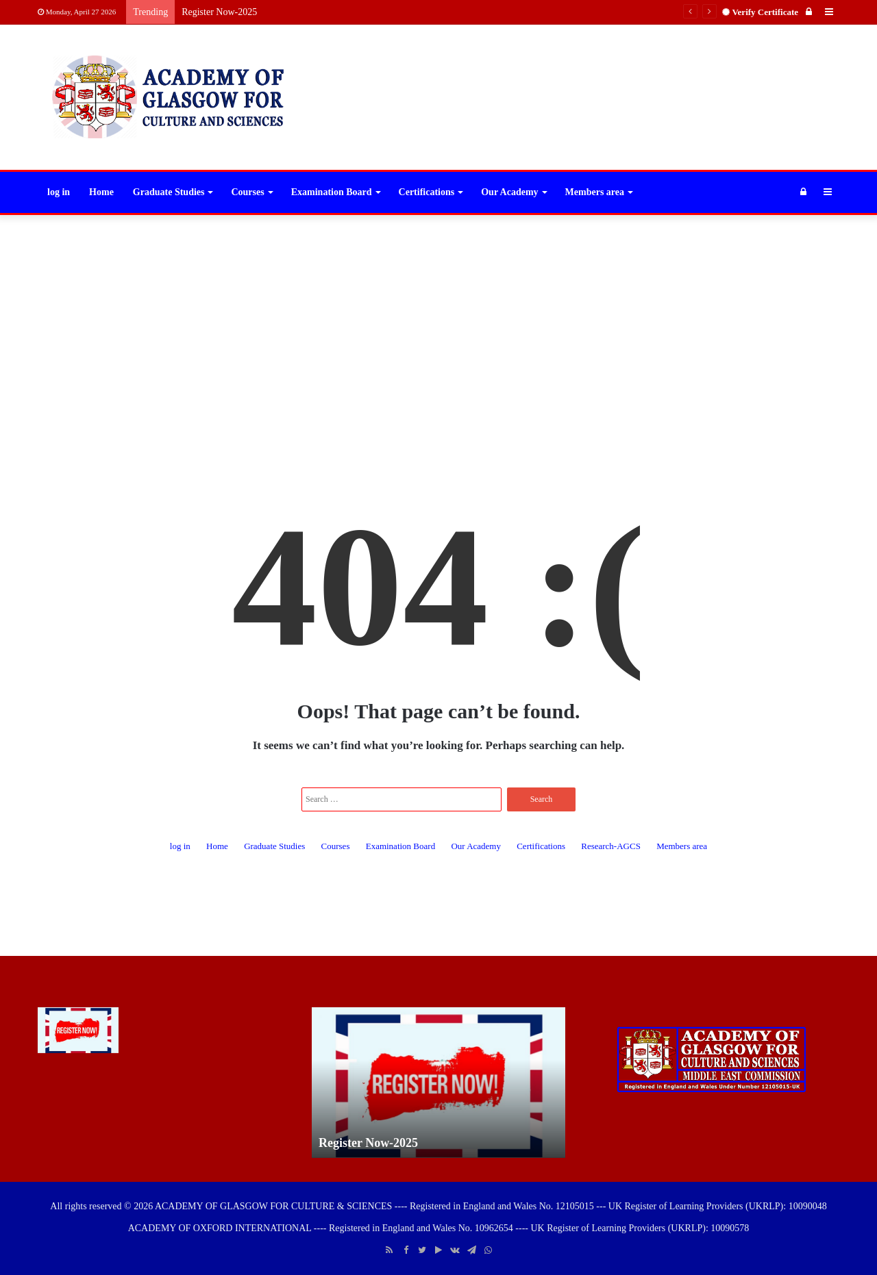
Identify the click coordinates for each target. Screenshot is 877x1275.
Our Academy (509, 192)
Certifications (427, 192)
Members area (594, 192)
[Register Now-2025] (78, 1030)
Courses (247, 192)
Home (101, 192)
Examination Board (331, 192)
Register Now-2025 (219, 12)
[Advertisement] (438, 324)
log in (58, 192)
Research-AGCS (611, 846)
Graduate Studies (169, 192)
